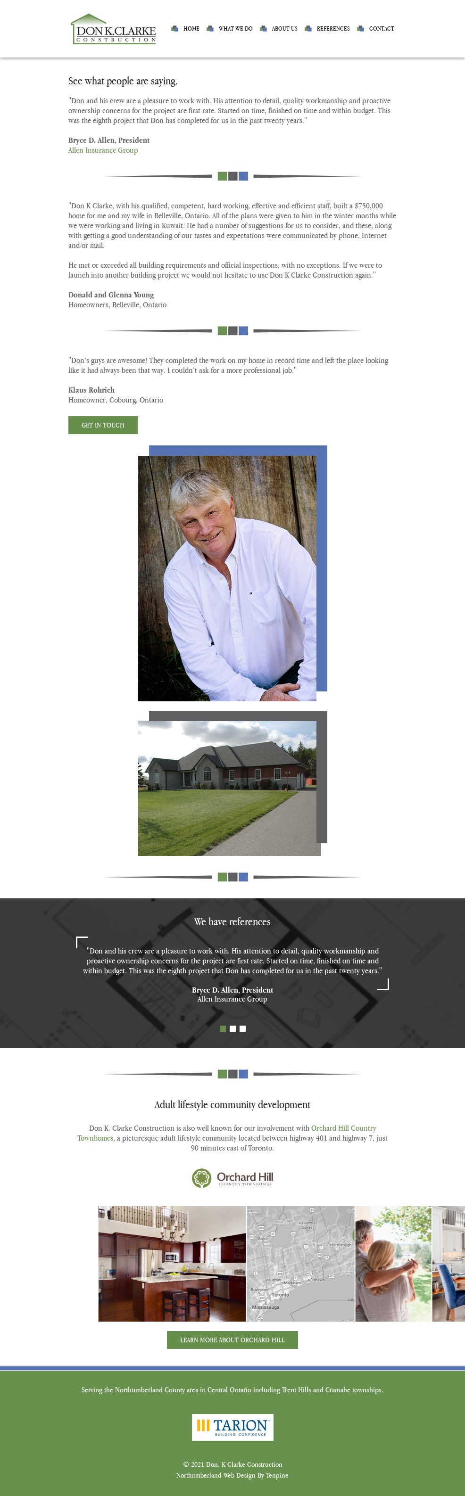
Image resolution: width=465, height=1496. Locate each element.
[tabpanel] (232, 975)
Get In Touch (103, 424)
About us (285, 29)
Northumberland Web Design (216, 1475)
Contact (381, 29)
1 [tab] (223, 1029)
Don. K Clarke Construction (244, 1464)
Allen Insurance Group (103, 150)
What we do (236, 29)
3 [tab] (243, 1029)
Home (191, 29)
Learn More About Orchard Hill (232, 1339)
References (333, 29)
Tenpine (277, 1475)
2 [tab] (233, 1029)
